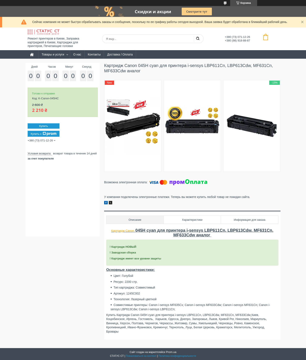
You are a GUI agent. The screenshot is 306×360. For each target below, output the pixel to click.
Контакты (94, 54)
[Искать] (197, 39)
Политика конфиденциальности (177, 355)
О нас (77, 54)
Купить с (43, 134)
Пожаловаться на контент (141, 355)
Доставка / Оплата (120, 54)
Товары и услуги (53, 54)
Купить (43, 126)
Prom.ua (171, 352)
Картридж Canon (122, 230)
